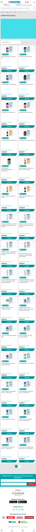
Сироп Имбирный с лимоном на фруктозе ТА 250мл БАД (26, 169)
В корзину (9, 70)
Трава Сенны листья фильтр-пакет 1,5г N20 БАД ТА (25, 420)
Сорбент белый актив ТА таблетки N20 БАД (7, 308)
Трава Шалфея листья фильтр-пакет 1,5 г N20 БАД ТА (26, 392)
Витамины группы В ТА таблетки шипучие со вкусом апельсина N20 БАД (9, 253)
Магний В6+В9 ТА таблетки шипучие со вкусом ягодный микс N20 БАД (25, 255)
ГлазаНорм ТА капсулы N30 (25, 56)
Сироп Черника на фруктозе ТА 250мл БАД (26, 196)
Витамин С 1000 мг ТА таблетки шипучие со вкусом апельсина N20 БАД (26, 225)
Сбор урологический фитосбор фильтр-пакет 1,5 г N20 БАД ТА (26, 447)
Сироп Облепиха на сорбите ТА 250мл (8, 196)
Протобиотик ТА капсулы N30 (26, 84)
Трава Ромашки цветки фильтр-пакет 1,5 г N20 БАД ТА (8, 392)
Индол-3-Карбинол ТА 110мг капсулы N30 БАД (25, 336)
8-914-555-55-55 (18, 493)
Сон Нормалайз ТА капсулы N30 (8, 84)
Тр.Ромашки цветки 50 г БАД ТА (26, 363)
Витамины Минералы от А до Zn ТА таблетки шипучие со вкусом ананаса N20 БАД (26, 281)
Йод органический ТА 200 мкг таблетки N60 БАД (8, 364)
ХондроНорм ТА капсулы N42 (26, 112)
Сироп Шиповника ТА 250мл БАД (9, 140)
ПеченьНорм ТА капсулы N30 (8, 112)
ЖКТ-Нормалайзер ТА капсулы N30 (8, 57)
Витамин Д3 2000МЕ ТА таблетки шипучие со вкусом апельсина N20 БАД (9, 225)
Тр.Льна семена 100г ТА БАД (8, 419)
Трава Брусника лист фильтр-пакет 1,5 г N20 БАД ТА (8, 447)
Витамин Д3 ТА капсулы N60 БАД (27, 140)
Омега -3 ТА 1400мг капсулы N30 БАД (9, 336)
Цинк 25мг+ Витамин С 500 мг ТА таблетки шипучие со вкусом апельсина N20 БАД (9, 281)
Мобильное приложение (18, 499)
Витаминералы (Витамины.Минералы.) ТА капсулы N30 (7, 170)
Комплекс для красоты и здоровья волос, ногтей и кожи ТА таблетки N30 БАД (26, 309)
